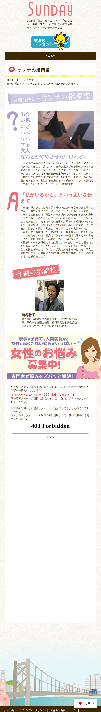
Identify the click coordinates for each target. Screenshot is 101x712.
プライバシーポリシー (32, 710)
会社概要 (9, 710)
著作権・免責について (63, 710)
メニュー (50, 55)
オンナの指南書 (25, 80)
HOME (11, 80)
